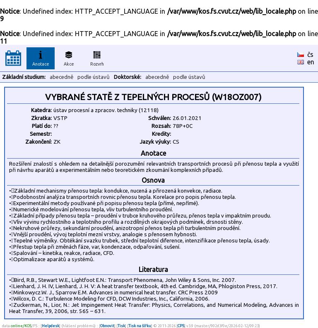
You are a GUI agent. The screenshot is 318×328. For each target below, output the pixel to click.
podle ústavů (93, 77)
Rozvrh (97, 57)
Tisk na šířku (139, 325)
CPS (181, 325)
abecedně (61, 77)
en (310, 62)
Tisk (121, 325)
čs (310, 54)
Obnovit (107, 325)
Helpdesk (50, 325)
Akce (68, 57)
